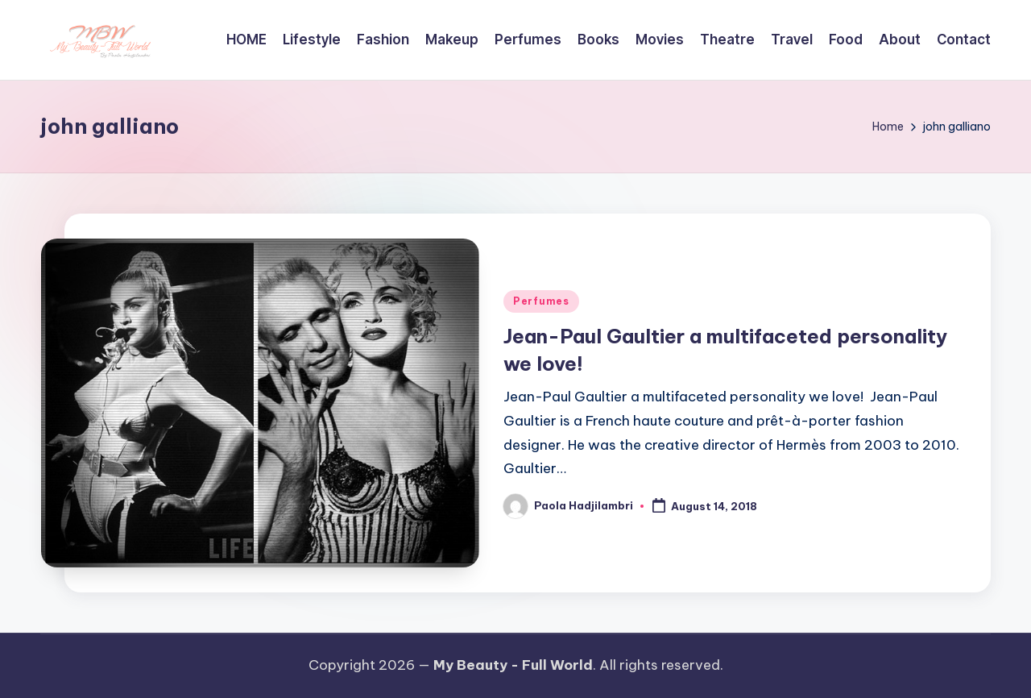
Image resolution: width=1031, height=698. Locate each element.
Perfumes (541, 301)
